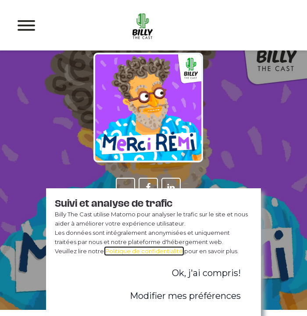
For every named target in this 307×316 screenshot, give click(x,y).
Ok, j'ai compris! (206, 273)
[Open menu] (26, 25)
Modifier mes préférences (185, 296)
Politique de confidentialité (144, 251)
